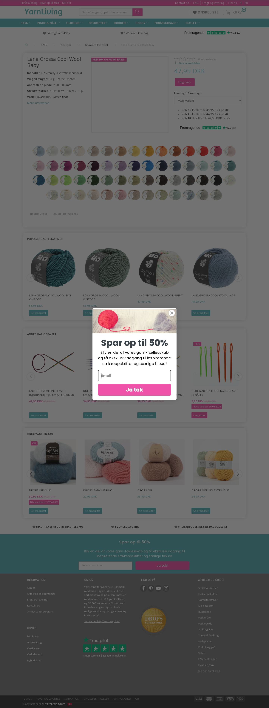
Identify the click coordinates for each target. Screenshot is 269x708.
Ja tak (134, 389)
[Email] (134, 375)
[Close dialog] (171, 313)
